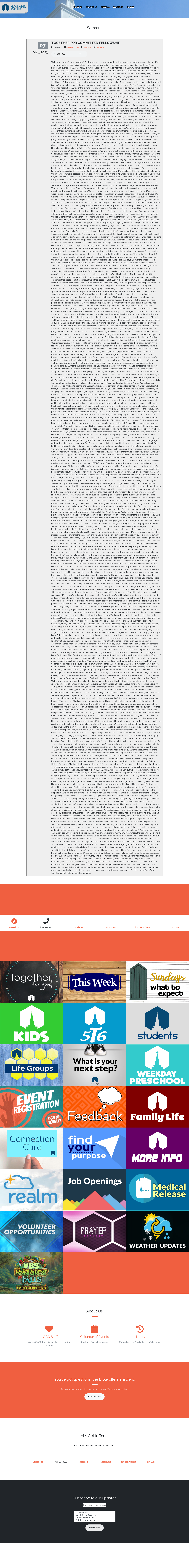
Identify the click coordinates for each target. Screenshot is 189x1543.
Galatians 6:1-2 (72, 47)
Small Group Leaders (94, 1515)
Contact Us (91, 7)
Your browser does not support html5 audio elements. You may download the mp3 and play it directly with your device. (69, 54)
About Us (77, 7)
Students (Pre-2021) (94, 1517)
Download (87, 47)
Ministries (118, 7)
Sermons (105, 7)
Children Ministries (94, 1520)
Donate (130, 7)
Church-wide (94, 1512)
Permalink (100, 47)
